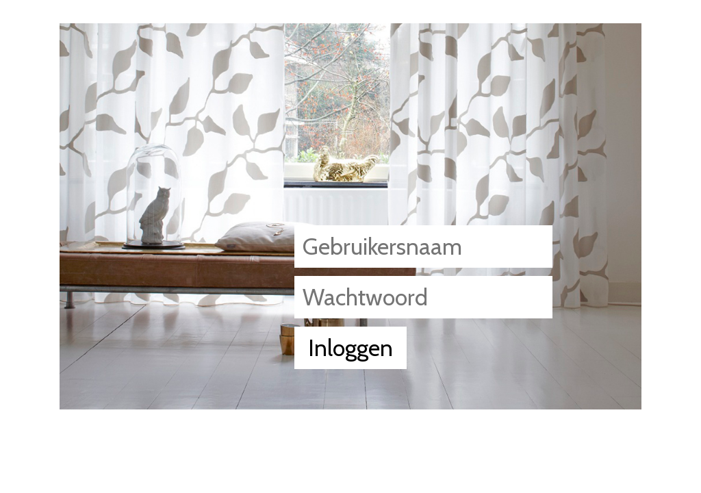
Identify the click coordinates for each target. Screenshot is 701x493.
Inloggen (350, 347)
